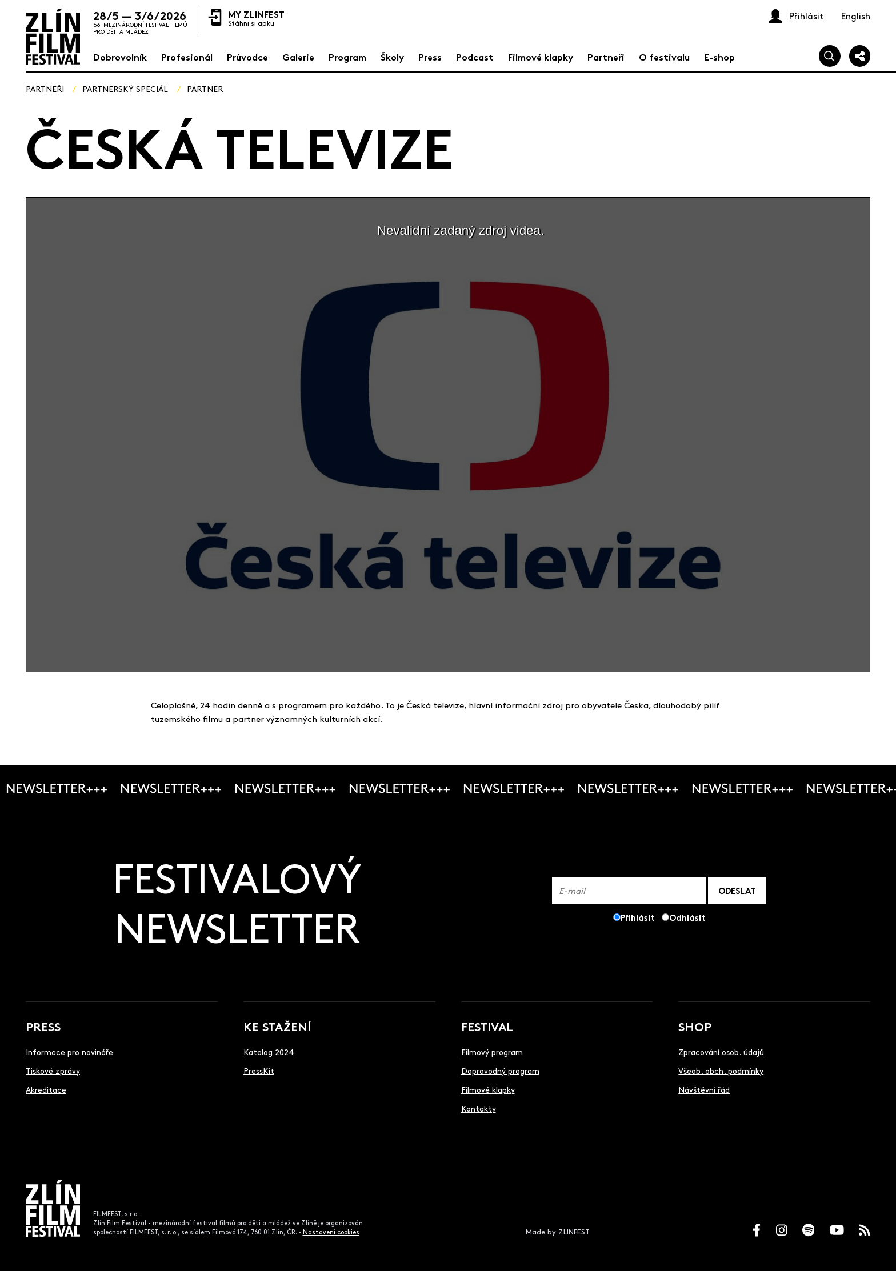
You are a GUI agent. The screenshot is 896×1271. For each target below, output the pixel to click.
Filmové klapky (488, 1089)
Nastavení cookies (331, 1232)
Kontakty (478, 1108)
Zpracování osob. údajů (721, 1051)
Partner (205, 88)
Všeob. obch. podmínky (720, 1070)
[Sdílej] (860, 56)
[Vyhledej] (830, 56)
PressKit (258, 1070)
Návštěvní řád (704, 1089)
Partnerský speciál (125, 88)
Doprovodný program (500, 1070)
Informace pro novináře (69, 1051)
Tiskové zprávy (53, 1070)
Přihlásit (638, 917)
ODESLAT (737, 890)
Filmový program (492, 1051)
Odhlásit (687, 917)
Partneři (45, 88)
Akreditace (46, 1089)
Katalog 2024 (268, 1051)
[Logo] (53, 37)
